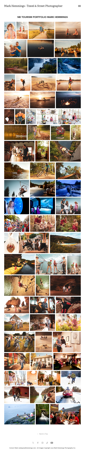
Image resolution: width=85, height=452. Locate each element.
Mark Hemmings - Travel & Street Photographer (33, 6)
